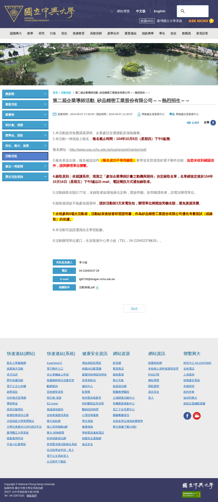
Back (134, 308)
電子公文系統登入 (58, 455)
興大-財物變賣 (55, 432)
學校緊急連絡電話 (93, 432)
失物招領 (188, 386)
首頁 (55, 92)
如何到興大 (190, 397)
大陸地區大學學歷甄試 (20, 421)
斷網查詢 (52, 386)
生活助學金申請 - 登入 (60, 450)
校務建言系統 (191, 380)
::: (111, 11)
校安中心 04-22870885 (197, 363)
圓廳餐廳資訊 (121, 415)
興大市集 (118, 380)
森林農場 (118, 374)
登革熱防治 (89, 380)
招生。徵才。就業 (17, 145)
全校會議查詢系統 (58, 415)
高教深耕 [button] (96, 33)
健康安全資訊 (95, 353)
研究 (41, 33)
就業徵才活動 (15, 368)
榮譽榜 (9, 114)
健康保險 (87, 426)
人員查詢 (188, 374)
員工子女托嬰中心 (124, 409)
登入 (151, 397)
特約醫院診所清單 (93, 403)
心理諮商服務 (90, 415)
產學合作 (113, 33)
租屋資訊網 (119, 386)
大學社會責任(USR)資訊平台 (24, 426)
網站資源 (121, 353)
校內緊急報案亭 (91, 397)
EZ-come (52, 403)
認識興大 (16, 33)
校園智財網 (155, 363)
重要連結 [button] (130, 33)
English (159, 11)
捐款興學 (148, 33)
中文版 (140, 11)
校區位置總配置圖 (194, 403)
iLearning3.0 (54, 363)
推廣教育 (79, 33)
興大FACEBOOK (187, 416)
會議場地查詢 (55, 409)
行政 (53, 33)
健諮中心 (87, 386)
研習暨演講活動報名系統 (62, 444)
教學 (30, 33)
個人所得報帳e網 (57, 426)
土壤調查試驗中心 (124, 397)
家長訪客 (202, 33)
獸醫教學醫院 (121, 391)
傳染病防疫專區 (91, 363)
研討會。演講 (14, 125)
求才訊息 (12, 374)
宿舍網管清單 (55, 391)
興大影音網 (197, 416)
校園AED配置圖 (91, 368)
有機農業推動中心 (124, 403)
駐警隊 (86, 391)
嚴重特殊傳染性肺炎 (94, 374)
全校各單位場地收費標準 (128, 421)
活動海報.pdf (87, 287)
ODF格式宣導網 (16, 397)
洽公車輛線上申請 (58, 374)
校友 (173, 33)
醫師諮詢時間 (90, 409)
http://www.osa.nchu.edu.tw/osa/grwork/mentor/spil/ (108, 149)
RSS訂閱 (153, 374)
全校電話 (188, 368)
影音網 (117, 363)
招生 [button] (64, 33)
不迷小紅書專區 (16, 444)
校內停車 (188, 391)
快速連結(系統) (61, 353)
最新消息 (11, 104)
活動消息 (11, 156)
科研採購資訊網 (56, 438)
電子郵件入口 (55, 368)
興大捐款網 (54, 421)
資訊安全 (153, 391)
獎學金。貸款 (14, 135)
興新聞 (9, 94)
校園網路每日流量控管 (60, 380)
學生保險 (87, 421)
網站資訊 (156, 353)
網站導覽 (123, 11)
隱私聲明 (153, 386)
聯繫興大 (192, 353)
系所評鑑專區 (15, 409)
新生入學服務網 (16, 363)
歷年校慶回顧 (15, 380)
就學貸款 (12, 391)
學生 (162, 33)
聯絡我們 (32, 495)
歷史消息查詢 (14, 176)
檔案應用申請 (15, 438)
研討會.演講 (54, 397)
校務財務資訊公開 (18, 415)
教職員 (186, 33)
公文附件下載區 (56, 461)
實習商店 (118, 368)
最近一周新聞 (14, 166)
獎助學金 (12, 403)
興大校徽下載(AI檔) (124, 426)
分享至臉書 (213, 122)
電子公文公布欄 (16, 386)
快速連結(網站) (21, 353)
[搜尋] (192, 11)
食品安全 (87, 444)
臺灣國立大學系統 (18, 432)
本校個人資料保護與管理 (163, 368)
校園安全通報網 (91, 438)
